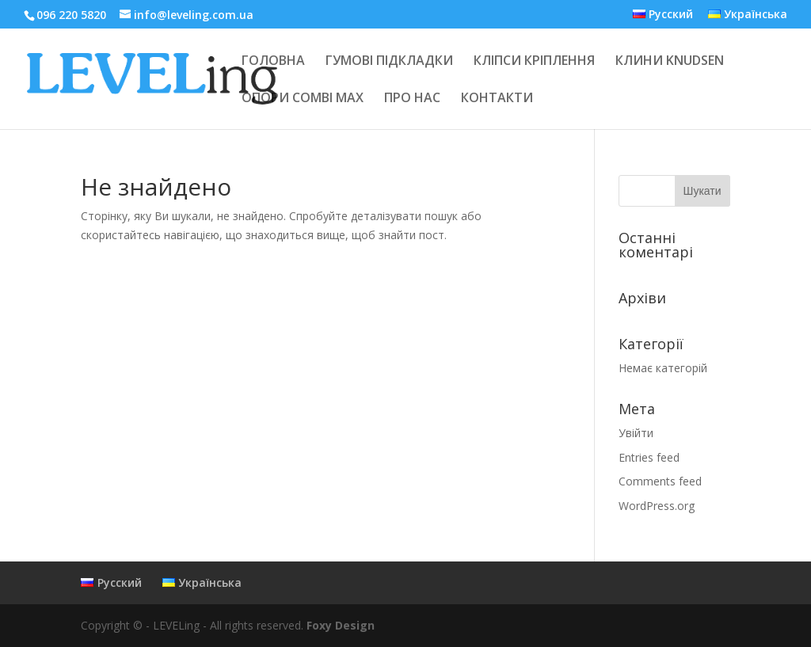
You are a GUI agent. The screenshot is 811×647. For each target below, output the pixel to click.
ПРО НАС (412, 99)
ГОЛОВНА (273, 62)
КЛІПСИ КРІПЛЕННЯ (534, 62)
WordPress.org (657, 505)
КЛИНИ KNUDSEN (669, 62)
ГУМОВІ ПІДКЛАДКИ (389, 62)
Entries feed (649, 457)
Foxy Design (341, 625)
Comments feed (660, 481)
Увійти (636, 432)
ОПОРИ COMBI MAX (303, 99)
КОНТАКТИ (497, 99)
